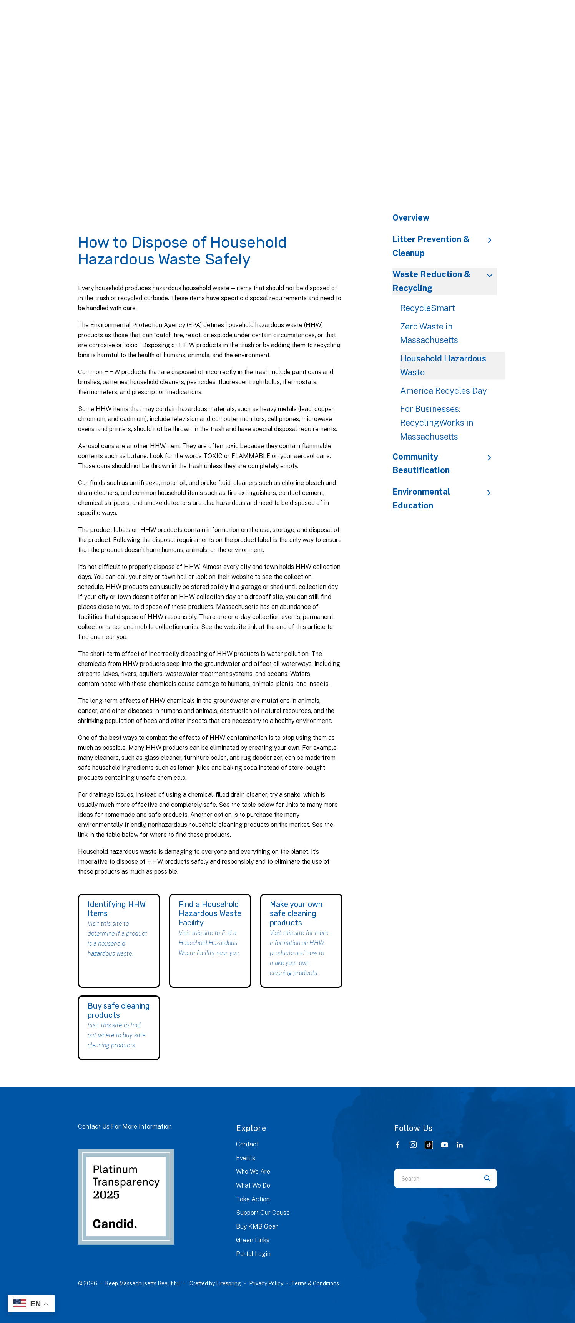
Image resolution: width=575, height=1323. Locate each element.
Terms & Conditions (315, 1283)
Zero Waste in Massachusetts (429, 333)
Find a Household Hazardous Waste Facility (210, 913)
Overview (410, 217)
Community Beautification (444, 463)
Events (245, 1158)
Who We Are (253, 1171)
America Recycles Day (443, 391)
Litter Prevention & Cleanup (444, 246)
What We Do (253, 1185)
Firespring (228, 1283)
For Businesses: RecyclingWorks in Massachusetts (437, 423)
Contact (247, 1144)
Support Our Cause (263, 1212)
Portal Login (253, 1254)
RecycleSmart (427, 308)
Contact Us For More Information (125, 1126)
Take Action (253, 1199)
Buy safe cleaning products (119, 1010)
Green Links (252, 1240)
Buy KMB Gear (257, 1226)
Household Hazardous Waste (443, 365)
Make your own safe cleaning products (296, 913)
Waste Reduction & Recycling (444, 281)
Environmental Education (444, 498)
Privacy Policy (266, 1283)
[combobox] (436, 1178)
